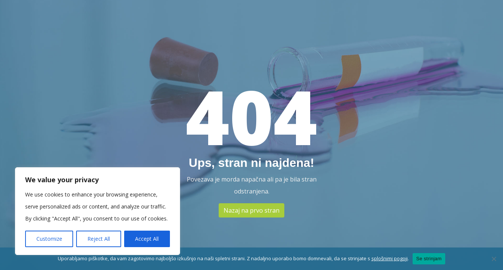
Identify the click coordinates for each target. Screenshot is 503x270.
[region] (97, 211)
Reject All (98, 238)
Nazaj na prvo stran (251, 210)
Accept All (147, 238)
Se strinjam (429, 258)
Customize (49, 238)
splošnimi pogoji (389, 258)
